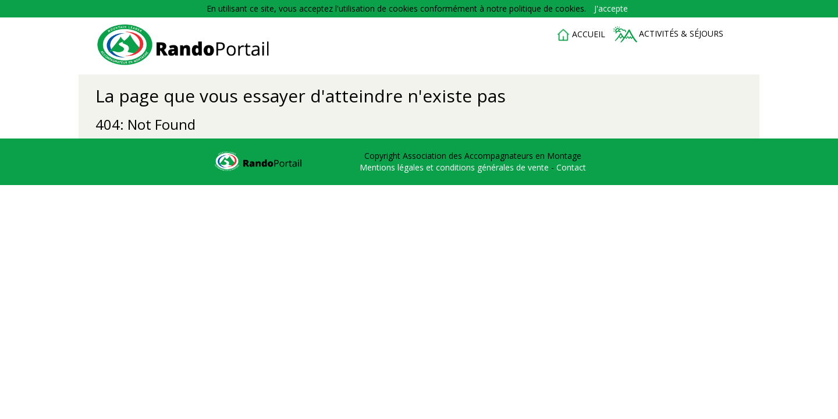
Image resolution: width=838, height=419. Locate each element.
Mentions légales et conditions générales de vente (455, 167)
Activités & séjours (668, 34)
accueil (580, 35)
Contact (571, 167)
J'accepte (611, 8)
